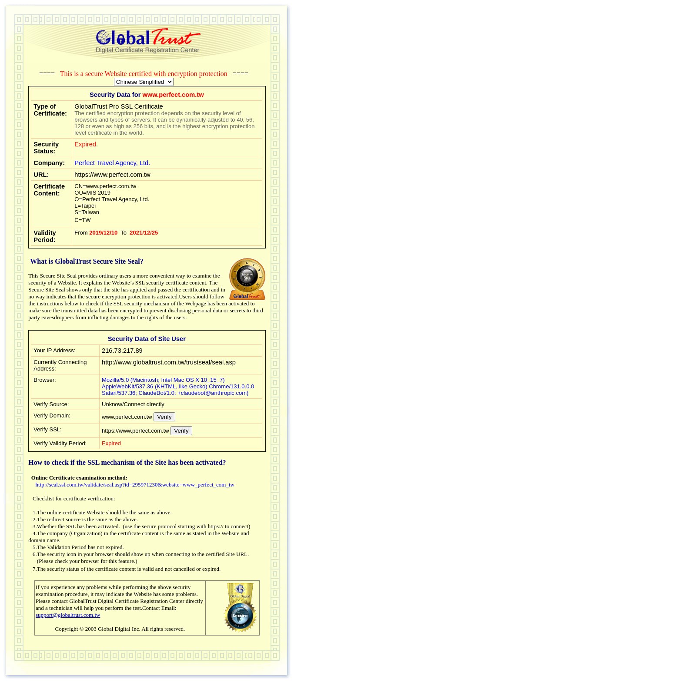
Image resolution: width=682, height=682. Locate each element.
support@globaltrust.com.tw (68, 615)
